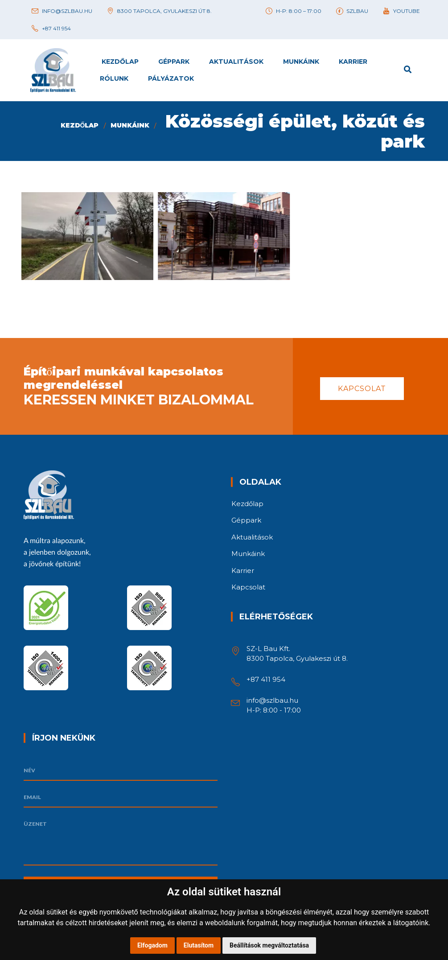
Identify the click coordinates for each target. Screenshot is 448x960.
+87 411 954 (266, 679)
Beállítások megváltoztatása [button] (269, 945)
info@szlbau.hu (272, 700)
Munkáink (130, 125)
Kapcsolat (362, 388)
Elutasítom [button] (199, 945)
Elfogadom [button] (152, 945)
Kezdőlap (80, 125)
